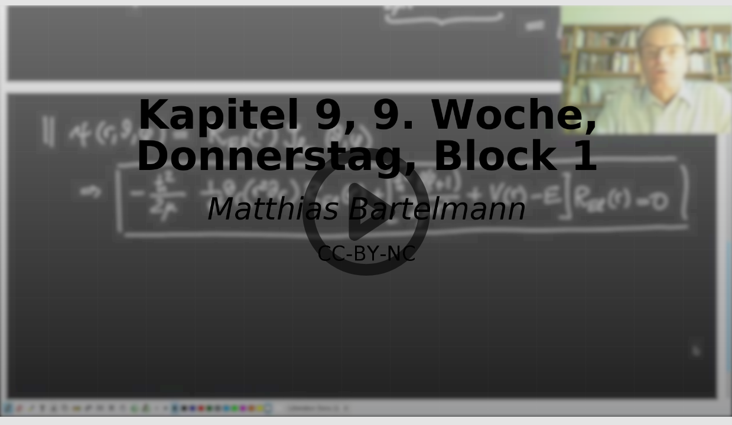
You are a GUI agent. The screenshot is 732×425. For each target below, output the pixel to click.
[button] (366, 212)
